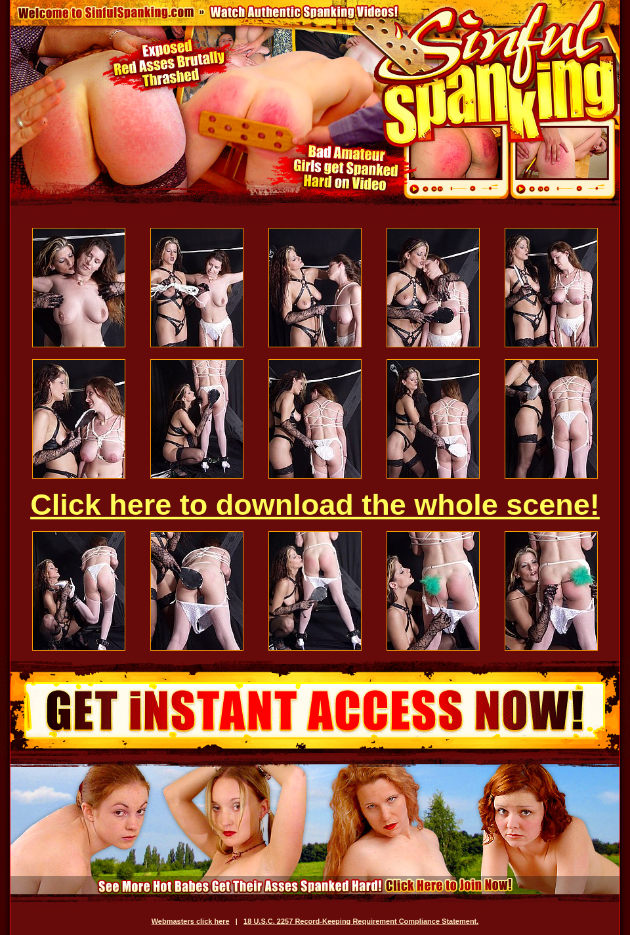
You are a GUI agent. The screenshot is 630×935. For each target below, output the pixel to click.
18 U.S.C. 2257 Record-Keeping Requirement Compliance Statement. (360, 921)
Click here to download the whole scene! (315, 504)
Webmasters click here (191, 921)
